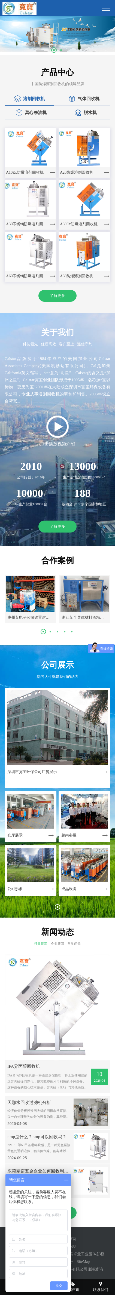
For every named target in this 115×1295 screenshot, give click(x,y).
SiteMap (83, 1262)
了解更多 (57, 296)
